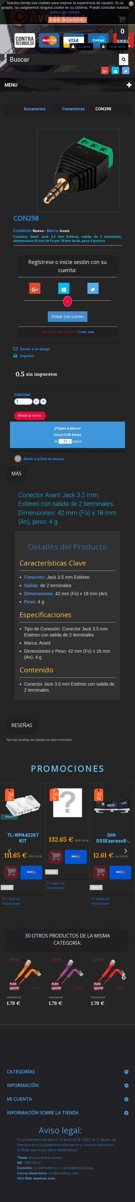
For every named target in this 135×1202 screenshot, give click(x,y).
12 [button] (63, 923)
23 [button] (114, 923)
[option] (23, 847)
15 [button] (76, 923)
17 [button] (86, 923)
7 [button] (39, 923)
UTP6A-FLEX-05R (98, 997)
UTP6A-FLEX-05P (56, 997)
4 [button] (25, 923)
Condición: (22, 230)
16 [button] (81, 923)
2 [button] (16, 923)
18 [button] (90, 923)
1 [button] (12, 923)
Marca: (53, 230)
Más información (74, 20)
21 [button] (104, 923)
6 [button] (35, 923)
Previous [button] (9, 851)
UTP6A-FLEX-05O (14, 997)
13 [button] (67, 923)
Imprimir (27, 356)
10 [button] (53, 923)
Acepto (55, 20)
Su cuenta (84, 46)
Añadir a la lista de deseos (43, 459)
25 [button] (123, 923)
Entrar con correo (68, 316)
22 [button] (109, 923)
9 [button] (49, 923)
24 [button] (118, 923)
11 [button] (58, 923)
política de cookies (65, 12)
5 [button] (30, 923)
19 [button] (95, 923)
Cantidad (22, 394)
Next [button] (125, 851)
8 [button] (44, 923)
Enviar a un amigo (35, 349)
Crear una (85, 332)
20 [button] (100, 923)
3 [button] (21, 923)
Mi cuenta (19, 1099)
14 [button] (72, 923)
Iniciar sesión (117, 46)
